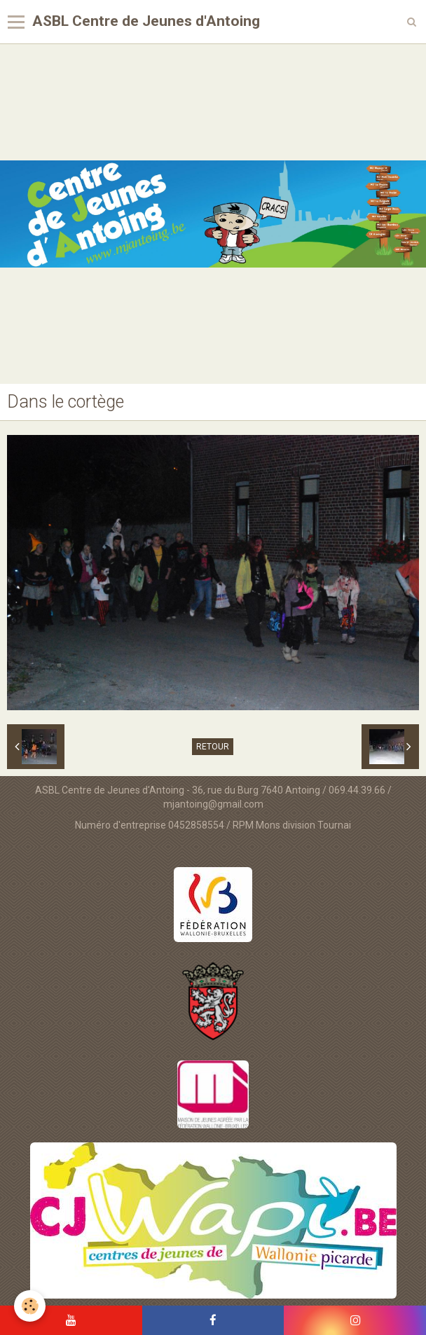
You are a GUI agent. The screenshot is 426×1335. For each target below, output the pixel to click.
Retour (212, 747)
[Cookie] (30, 1306)
